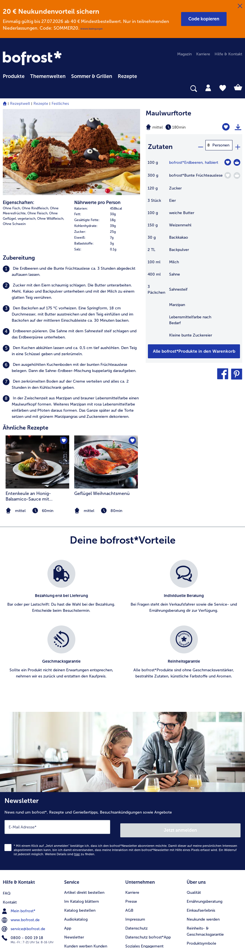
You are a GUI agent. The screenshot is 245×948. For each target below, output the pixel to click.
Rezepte (40, 103)
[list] (122, 545)
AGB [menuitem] (129, 825)
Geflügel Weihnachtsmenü (102, 413)
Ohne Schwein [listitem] (14, 144)
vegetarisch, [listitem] (27, 139)
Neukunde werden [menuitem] (203, 834)
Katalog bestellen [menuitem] (79, 825)
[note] (106, 430)
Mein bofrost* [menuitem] (19, 825)
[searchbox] (6, 88)
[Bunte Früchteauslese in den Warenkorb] (237, 172)
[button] (204, 19)
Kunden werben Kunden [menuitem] (85, 861)
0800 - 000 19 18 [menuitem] (23, 852)
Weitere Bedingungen (91, 28)
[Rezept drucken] (238, 127)
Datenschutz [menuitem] (136, 843)
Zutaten (160, 145)
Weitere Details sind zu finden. (70, 770)
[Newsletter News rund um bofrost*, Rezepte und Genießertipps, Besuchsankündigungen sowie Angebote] (122, 749)
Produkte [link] (14, 76)
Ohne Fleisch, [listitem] (37, 133)
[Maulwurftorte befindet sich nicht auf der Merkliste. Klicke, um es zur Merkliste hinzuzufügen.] (227, 127)
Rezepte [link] (127, 76)
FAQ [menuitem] (7, 807)
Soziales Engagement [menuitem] (144, 861)
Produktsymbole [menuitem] (201, 858)
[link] (32, 58)
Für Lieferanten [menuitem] (138, 878)
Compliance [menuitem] (136, 870)
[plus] (237, 145)
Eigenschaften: (18, 122)
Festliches (60, 103)
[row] (107, 128)
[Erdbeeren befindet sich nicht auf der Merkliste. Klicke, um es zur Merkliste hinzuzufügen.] (227, 159)
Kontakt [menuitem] (10, 816)
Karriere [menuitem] (203, 54)
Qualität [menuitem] (194, 807)
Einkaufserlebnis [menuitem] (201, 825)
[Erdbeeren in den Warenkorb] (237, 159)
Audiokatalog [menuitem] (76, 834)
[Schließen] (240, 6)
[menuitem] (14, 75)
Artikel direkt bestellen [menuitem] (84, 807)
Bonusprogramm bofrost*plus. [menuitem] (91, 870)
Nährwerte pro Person (97, 122)
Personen (220, 145)
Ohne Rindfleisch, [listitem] (35, 128)
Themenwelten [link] (48, 76)
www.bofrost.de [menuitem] (21, 834)
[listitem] (71, 192)
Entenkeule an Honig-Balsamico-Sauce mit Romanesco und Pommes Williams (32, 416)
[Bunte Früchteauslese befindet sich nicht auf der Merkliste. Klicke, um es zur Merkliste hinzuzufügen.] (227, 172)
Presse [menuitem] (131, 816)
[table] (194, 249)
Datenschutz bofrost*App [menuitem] (148, 852)
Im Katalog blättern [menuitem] (81, 816)
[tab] (208, 87)
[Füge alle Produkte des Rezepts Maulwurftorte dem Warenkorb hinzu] (194, 349)
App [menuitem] (67, 843)
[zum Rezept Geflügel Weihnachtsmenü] (106, 381)
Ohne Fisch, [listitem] (12, 128)
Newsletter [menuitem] (74, 852)
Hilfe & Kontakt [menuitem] (228, 54)
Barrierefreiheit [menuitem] (138, 887)
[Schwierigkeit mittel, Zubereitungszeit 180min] (177, 127)
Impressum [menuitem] (135, 834)
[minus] (200, 145)
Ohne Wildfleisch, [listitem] (50, 139)
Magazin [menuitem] (184, 54)
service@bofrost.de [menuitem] (24, 843)
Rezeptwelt (20, 103)
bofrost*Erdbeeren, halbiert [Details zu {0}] (193, 159)
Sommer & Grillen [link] (91, 76)
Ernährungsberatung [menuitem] (204, 816)
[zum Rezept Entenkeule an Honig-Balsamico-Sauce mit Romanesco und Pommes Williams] (37, 381)
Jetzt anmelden (180, 746)
